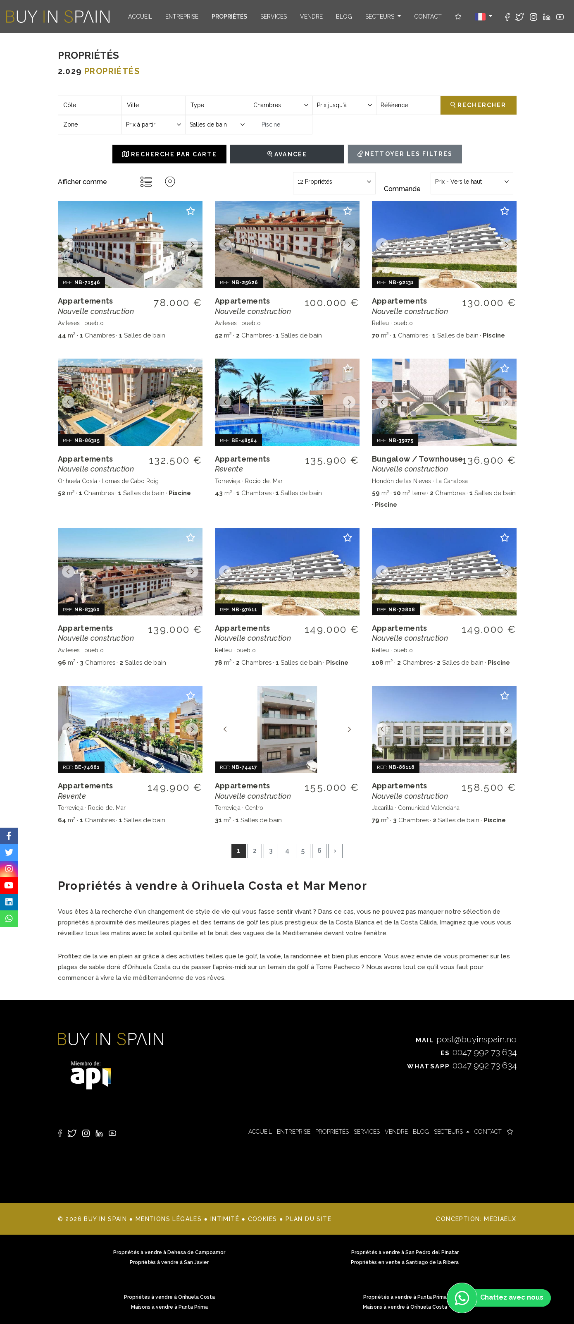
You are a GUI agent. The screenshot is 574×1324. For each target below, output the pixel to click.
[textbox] (89, 105)
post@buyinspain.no (466, 1039)
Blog (344, 16)
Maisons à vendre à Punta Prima (169, 1307)
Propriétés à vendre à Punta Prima (405, 1297)
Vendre (311, 16)
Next (192, 244)
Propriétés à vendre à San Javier (169, 1262)
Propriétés (229, 16)
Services (273, 16)
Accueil (140, 16)
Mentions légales (169, 1219)
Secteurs (380, 16)
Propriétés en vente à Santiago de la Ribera (405, 1262)
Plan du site (308, 1219)
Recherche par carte (169, 154)
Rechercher (478, 105)
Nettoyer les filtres (405, 154)
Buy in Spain (58, 16)
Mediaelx (500, 1219)
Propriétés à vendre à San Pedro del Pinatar (405, 1252)
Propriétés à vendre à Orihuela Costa (169, 1297)
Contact (428, 16)
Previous (68, 244)
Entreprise (181, 16)
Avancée (287, 154)
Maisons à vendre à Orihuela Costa (405, 1307)
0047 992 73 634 (479, 1052)
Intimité (224, 1219)
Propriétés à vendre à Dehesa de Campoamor (169, 1252)
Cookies (262, 1219)
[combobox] (89, 105)
